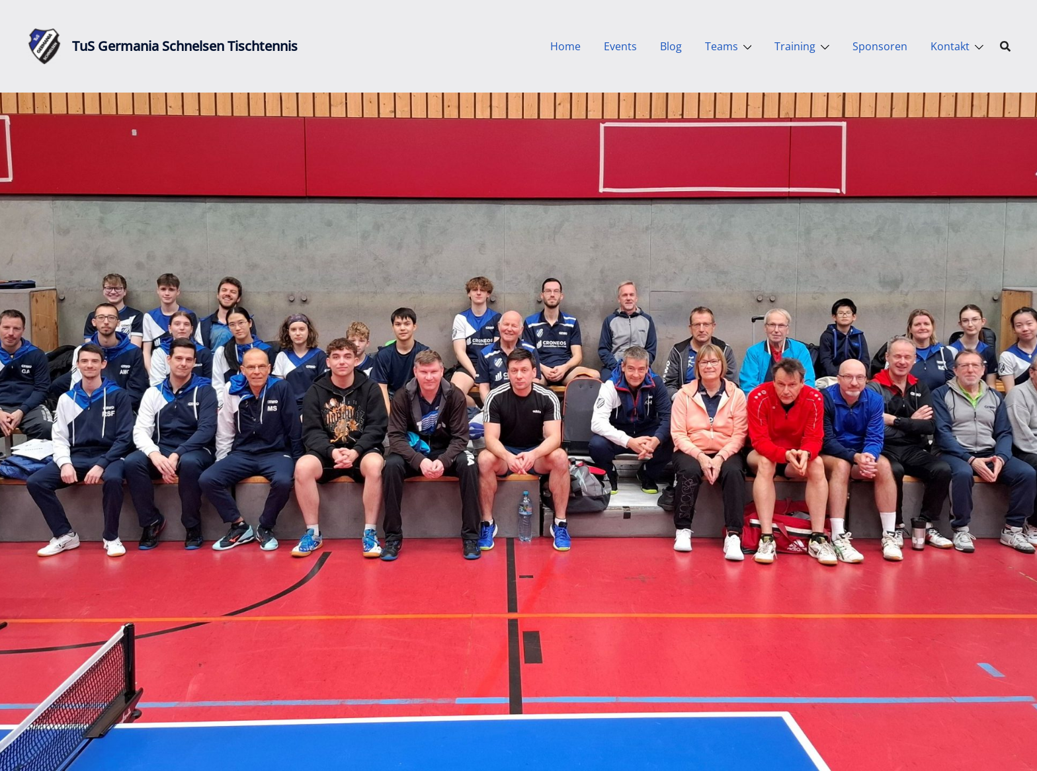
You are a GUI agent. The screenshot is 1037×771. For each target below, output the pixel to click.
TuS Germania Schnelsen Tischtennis (185, 46)
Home (565, 46)
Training (794, 46)
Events (620, 46)
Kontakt (950, 46)
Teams (721, 46)
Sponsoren (879, 46)
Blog (671, 46)
